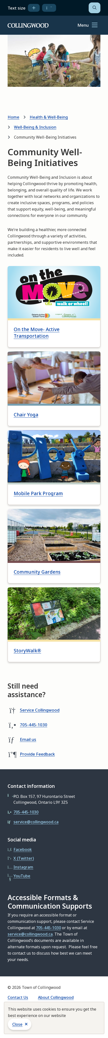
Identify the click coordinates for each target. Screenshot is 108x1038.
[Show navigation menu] (87, 25)
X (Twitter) (23, 858)
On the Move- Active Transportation (37, 332)
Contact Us (18, 997)
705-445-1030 (33, 724)
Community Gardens (37, 572)
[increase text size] (34, 8)
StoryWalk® (27, 650)
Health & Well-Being (49, 117)
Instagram (23, 867)
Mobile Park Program (38, 493)
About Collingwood (56, 997)
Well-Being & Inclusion (35, 127)
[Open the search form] (94, 7)
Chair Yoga (26, 415)
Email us (28, 739)
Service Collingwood (40, 710)
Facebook (22, 849)
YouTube (21, 876)
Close (17, 1024)
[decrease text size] (49, 8)
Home (13, 117)
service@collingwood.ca (36, 822)
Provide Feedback (37, 754)
